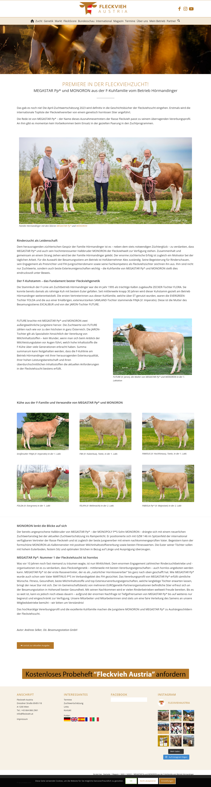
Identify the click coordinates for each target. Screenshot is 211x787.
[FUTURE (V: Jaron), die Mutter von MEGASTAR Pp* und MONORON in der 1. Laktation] (152, 346)
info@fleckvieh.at (25, 713)
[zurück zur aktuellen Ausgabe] (35, 645)
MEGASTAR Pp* (64, 225)
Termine (68, 699)
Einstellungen (167, 781)
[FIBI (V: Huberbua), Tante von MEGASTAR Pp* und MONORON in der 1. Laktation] (106, 431)
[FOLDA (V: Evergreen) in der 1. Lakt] (43, 483)
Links (66, 706)
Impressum (22, 719)
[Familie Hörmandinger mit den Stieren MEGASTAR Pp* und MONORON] (105, 180)
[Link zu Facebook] (179, 9)
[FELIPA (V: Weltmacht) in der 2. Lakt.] (106, 483)
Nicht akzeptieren (148, 781)
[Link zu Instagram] (185, 9)
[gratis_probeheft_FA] (105, 674)
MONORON (81, 225)
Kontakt (67, 710)
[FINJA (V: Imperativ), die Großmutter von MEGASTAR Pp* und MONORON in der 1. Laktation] (43, 431)
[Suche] (179, 21)
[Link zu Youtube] (191, 9)
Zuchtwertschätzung (73, 703)
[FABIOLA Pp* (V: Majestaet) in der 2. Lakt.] (168, 483)
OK (131, 781)
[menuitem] (32, 21)
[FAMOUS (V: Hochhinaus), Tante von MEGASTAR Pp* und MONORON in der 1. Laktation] (168, 431)
